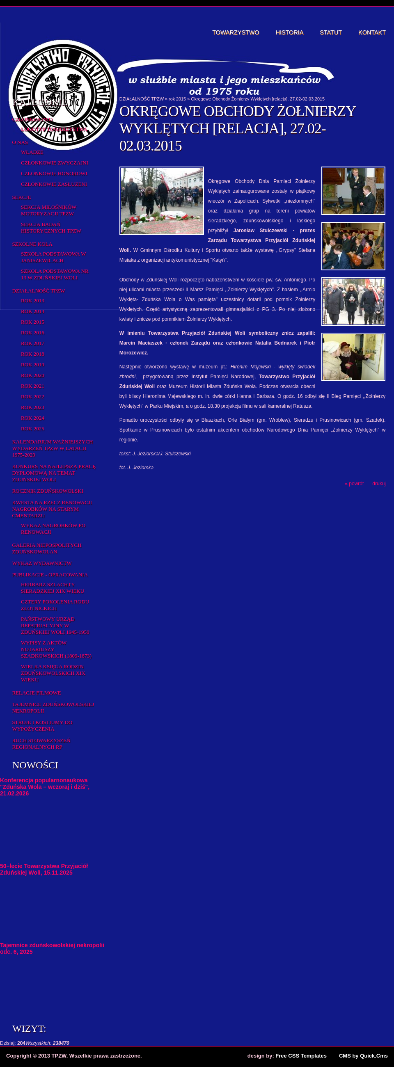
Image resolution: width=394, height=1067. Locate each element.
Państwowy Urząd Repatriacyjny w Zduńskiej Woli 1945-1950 (55, 625)
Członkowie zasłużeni (54, 184)
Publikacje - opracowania (50, 574)
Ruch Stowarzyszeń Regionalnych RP (41, 743)
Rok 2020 (32, 375)
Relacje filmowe (36, 693)
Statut (331, 32)
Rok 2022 (32, 396)
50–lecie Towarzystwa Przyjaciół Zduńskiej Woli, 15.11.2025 (44, 869)
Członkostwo (32, 119)
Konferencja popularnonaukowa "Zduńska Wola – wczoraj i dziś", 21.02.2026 (44, 787)
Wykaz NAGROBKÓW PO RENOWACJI (53, 528)
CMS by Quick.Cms (363, 1056)
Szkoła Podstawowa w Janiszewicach (53, 257)
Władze (32, 152)
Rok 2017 (32, 343)
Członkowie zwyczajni (54, 163)
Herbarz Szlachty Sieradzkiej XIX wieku (52, 587)
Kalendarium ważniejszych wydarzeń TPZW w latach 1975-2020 (52, 448)
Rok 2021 (32, 386)
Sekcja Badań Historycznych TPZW (51, 227)
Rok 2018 (32, 354)
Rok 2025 (32, 428)
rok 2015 (32, 322)
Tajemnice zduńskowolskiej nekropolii (53, 707)
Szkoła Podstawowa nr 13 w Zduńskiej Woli (55, 274)
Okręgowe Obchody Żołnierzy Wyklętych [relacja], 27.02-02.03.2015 (258, 98)
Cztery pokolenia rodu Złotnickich (55, 605)
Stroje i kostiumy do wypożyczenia (42, 725)
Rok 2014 (32, 311)
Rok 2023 (32, 407)
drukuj (379, 484)
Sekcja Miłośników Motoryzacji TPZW (48, 210)
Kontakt (372, 32)
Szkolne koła (32, 244)
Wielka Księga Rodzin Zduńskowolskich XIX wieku (53, 673)
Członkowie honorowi (54, 173)
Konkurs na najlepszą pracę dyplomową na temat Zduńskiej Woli (54, 472)
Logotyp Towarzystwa (54, 129)
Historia (290, 32)
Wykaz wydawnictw (41, 563)
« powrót (354, 484)
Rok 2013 (32, 300)
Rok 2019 (32, 364)
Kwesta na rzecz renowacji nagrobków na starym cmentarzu (52, 509)
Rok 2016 (32, 332)
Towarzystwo (235, 32)
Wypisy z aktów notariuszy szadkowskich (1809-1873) (56, 649)
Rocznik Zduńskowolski (47, 491)
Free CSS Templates (301, 1056)
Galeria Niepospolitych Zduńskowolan (46, 548)
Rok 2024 (32, 418)
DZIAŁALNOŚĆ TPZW (38, 291)
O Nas (20, 142)
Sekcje (21, 197)
